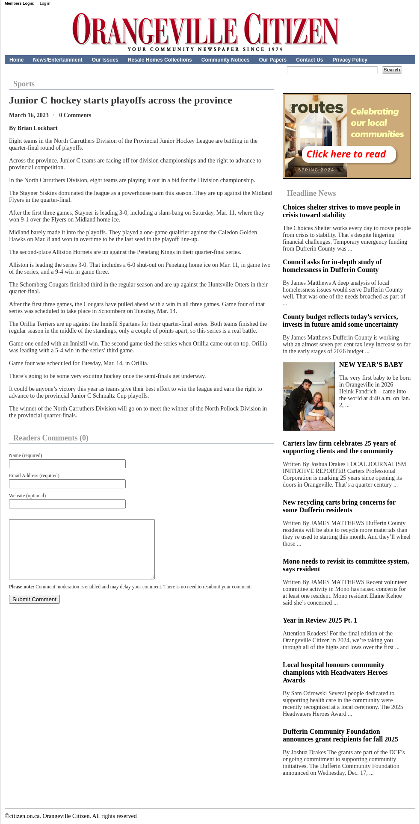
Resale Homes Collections (160, 60)
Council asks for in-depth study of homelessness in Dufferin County (332, 265)
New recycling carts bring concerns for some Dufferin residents (339, 506)
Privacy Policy (350, 60)
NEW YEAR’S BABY (371, 364)
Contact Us (309, 60)
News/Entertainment (57, 60)
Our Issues (105, 60)
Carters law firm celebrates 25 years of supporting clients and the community (339, 447)
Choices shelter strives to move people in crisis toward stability (341, 211)
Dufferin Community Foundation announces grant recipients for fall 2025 (340, 735)
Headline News (311, 193)
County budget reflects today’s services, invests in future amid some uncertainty (340, 320)
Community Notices (225, 60)
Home (16, 60)
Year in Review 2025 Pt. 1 (320, 620)
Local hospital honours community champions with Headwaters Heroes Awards (335, 672)
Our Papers (273, 60)
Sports (24, 84)
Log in (45, 3)
